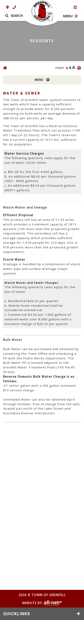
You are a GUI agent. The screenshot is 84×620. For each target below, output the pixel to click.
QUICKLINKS (16, 613)
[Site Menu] (42, 79)
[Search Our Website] (18, 16)
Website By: (42, 603)
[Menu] (70, 16)
